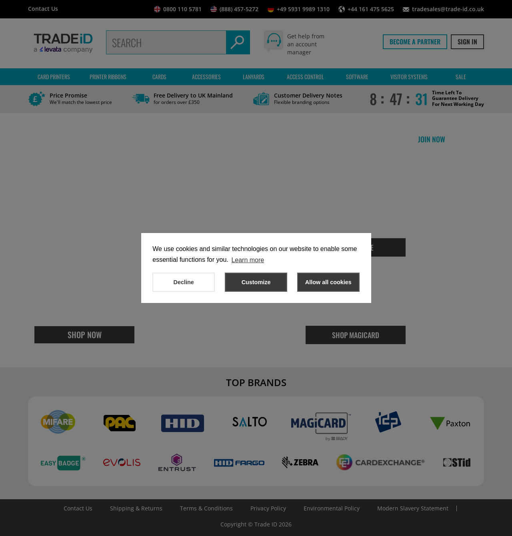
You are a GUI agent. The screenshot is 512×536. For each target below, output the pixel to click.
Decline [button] (184, 282)
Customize (256, 282)
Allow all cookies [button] (328, 282)
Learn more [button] (247, 260)
